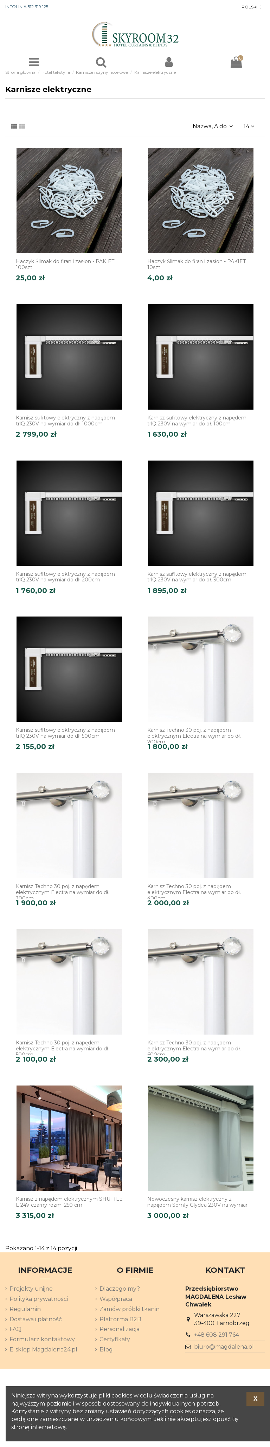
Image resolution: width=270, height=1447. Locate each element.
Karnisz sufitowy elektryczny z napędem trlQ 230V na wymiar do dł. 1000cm (65, 421)
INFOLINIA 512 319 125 (26, 6)
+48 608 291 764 (216, 1334)
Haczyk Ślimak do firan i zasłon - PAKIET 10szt (196, 264)
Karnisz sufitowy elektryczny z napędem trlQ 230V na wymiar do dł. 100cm (196, 421)
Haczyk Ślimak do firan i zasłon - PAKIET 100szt (65, 264)
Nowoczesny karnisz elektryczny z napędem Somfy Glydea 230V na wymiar (197, 1202)
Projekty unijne (31, 1288)
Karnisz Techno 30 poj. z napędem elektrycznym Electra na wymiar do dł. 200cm (194, 736)
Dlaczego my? (119, 1288)
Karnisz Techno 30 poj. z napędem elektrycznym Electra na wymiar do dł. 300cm (62, 892)
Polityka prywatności (38, 1299)
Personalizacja (119, 1329)
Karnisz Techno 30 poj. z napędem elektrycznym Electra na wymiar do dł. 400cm (194, 892)
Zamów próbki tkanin (129, 1309)
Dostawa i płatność (35, 1319)
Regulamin (25, 1309)
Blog (106, 1349)
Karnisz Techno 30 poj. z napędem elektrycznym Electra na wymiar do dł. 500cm (62, 1048)
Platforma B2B (120, 1319)
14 (249, 126)
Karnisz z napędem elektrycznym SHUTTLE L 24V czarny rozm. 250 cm (69, 1202)
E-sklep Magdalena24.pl (43, 1349)
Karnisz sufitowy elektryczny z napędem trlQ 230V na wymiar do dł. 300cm (196, 577)
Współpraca (115, 1299)
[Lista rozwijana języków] (252, 7)
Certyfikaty (114, 1339)
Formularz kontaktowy (42, 1339)
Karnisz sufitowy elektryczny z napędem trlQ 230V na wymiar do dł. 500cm (65, 733)
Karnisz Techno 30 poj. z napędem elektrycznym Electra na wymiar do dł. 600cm (194, 1048)
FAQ (15, 1329)
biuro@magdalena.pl (224, 1346)
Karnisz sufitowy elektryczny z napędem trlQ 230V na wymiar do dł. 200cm (65, 577)
